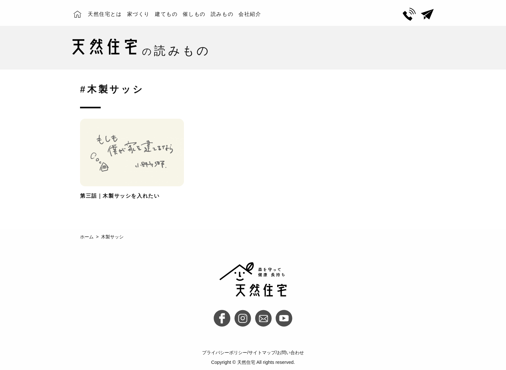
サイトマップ (262, 352)
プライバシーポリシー (224, 352)
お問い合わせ (290, 352)
